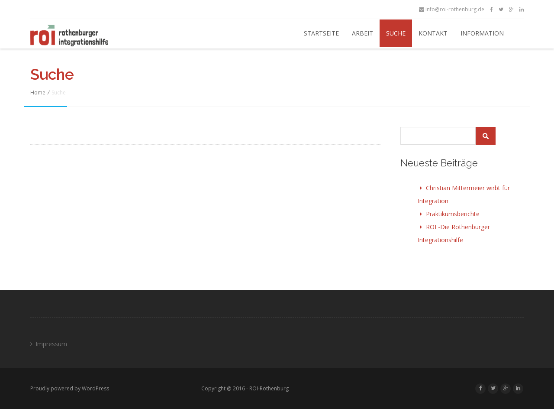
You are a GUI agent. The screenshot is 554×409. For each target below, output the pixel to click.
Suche (396, 33)
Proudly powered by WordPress (69, 388)
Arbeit (362, 33)
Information (482, 33)
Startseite (321, 33)
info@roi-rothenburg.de (451, 9)
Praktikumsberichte (453, 214)
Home (37, 92)
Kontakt (433, 33)
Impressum (51, 344)
